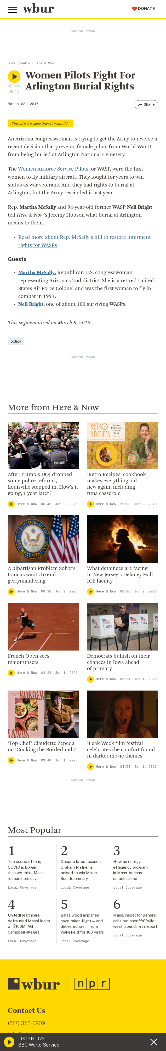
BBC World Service (38, 1045)
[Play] (11, 503)
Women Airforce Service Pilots (53, 169)
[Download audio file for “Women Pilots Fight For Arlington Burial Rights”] (10, 86)
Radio (25, 63)
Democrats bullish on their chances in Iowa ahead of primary (118, 661)
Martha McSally (36, 272)
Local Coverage (22, 887)
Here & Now (44, 63)
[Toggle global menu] (12, 10)
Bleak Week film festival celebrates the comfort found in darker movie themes (121, 749)
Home (11, 63)
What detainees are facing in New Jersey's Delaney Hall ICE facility (120, 574)
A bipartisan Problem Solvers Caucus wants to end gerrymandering (42, 574)
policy (15, 340)
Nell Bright (30, 303)
